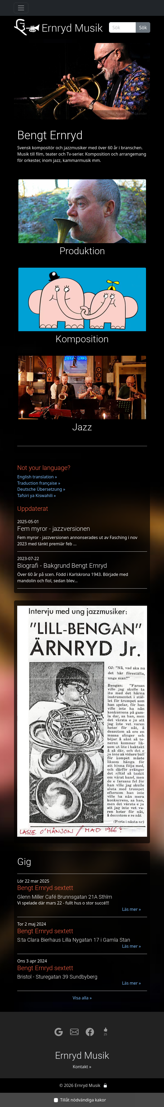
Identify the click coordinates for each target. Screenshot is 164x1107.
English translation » (37, 477)
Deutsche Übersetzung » (41, 489)
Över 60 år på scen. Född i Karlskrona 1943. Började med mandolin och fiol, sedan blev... (72, 577)
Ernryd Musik (82, 1055)
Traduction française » (38, 483)
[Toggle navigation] (21, 8)
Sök (143, 27)
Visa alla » (82, 998)
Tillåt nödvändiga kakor (83, 1100)
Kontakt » (82, 1067)
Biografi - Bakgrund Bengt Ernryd (62, 565)
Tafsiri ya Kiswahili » (36, 495)
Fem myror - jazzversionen (53, 528)
